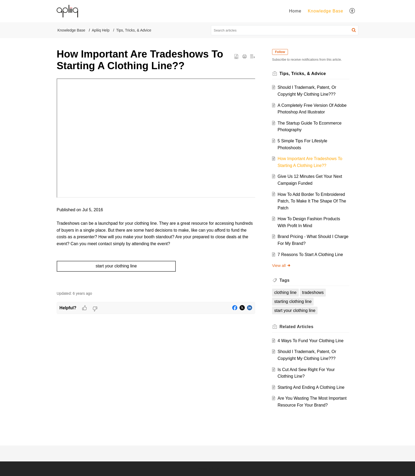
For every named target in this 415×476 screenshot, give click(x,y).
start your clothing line (294, 310)
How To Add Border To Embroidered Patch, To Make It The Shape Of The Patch (312, 201)
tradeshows (313, 292)
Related (296, 326)
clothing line (285, 292)
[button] (354, 30)
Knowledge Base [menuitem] (325, 11)
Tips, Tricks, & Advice (133, 30)
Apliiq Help (101, 30)
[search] (285, 30)
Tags (284, 280)
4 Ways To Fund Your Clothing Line (311, 340)
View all (281, 265)
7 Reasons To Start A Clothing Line (310, 254)
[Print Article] (244, 56)
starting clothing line (293, 301)
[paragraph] (156, 181)
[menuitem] (295, 11)
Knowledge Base (71, 30)
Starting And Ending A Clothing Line (311, 387)
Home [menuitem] (295, 11)
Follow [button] (280, 52)
